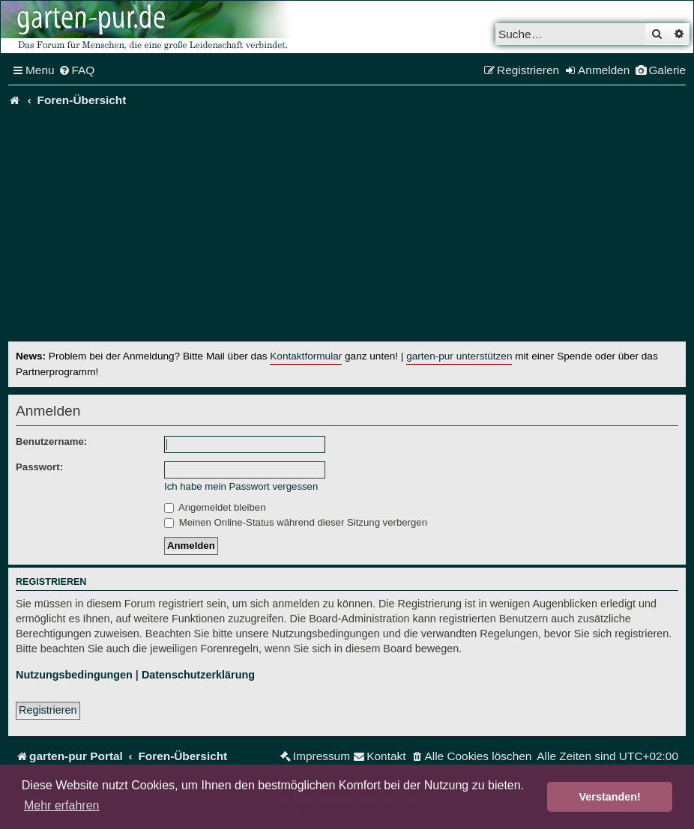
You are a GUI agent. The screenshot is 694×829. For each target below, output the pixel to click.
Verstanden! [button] (610, 797)
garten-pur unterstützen (459, 356)
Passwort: (39, 467)
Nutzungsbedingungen (74, 675)
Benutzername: (51, 441)
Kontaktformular (306, 356)
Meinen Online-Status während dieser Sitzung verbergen (295, 522)
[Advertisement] (351, 229)
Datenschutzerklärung (198, 675)
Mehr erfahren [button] (62, 805)
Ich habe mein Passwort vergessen (241, 486)
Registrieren (48, 710)
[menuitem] (76, 70)
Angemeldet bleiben (215, 507)
